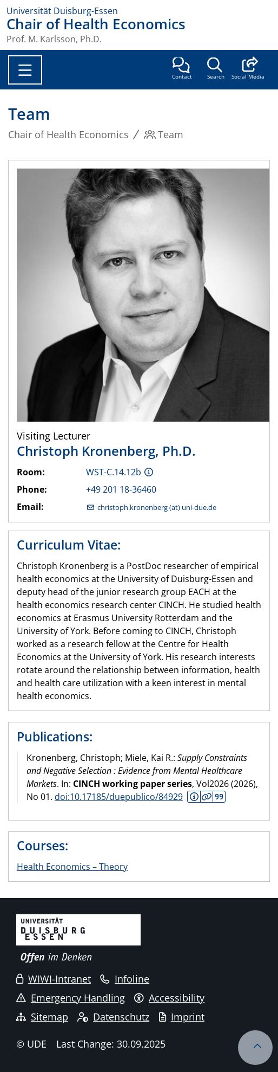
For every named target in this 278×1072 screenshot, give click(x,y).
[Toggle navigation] (25, 70)
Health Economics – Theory (72, 867)
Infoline (124, 978)
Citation (219, 796)
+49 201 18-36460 (121, 489)
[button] (247, 69)
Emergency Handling (70, 997)
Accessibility (169, 997)
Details (206, 796)
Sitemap (42, 1016)
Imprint (181, 1016)
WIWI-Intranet (53, 978)
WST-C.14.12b (113, 472)
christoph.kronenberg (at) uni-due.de (156, 507)
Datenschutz (113, 1016)
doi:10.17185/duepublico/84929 (119, 797)
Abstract (194, 796)
